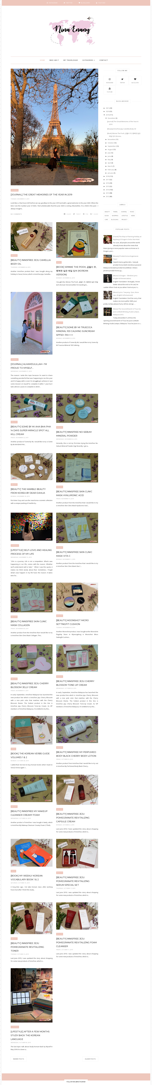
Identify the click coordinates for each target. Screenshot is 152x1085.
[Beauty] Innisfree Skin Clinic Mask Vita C (74, 554)
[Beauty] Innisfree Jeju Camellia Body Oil (30, 262)
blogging (114, 219)
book (59, 262)
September (112, 146)
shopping (115, 215)
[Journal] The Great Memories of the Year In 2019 (41, 194)
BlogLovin (135, 80)
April (109, 163)
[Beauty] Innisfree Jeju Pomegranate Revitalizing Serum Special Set (77, 881)
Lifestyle (15, 545)
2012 (107, 196)
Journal (15, 190)
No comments (16, 214)
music (132, 211)
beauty (14, 255)
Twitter (122, 80)
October (111, 143)
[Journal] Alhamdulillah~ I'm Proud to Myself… (29, 366)
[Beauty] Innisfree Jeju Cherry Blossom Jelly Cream (29, 685)
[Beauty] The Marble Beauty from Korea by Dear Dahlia (28, 491)
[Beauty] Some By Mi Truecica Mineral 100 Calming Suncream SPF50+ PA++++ (75, 331)
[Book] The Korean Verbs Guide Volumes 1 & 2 (30, 755)
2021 (107, 108)
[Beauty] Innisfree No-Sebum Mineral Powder (73, 434)
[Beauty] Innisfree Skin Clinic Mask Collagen (28, 623)
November (111, 139)
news (133, 215)
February (111, 170)
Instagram (109, 80)
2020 (107, 111)
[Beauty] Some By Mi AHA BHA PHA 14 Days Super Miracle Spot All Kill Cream (31, 430)
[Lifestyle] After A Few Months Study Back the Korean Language (30, 1032)
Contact (104, 60)
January (110, 173)
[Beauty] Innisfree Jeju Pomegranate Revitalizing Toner (31, 945)
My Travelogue (71, 60)
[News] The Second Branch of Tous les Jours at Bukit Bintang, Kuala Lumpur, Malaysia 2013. (127, 312)
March (110, 166)
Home (42, 60)
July (109, 153)
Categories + (88, 60)
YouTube (109, 90)
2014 (107, 190)
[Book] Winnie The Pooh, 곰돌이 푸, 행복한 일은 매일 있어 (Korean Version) (76, 271)
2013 (107, 193)
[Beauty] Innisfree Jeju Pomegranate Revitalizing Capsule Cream (72, 818)
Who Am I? (54, 60)
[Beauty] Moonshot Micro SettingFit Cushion (72, 622)
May (109, 159)
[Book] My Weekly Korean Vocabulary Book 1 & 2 (26, 877)
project (124, 219)
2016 (107, 183)
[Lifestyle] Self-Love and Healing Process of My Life (31, 552)
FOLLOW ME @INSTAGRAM (76, 1078)
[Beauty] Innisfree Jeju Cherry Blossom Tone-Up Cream (75, 683)
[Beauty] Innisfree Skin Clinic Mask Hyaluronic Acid (74, 493)
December (111, 118)
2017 (107, 180)
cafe (106, 219)
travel (115, 211)
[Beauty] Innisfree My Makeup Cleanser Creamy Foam (29, 813)
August (110, 149)
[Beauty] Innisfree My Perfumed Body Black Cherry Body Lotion (76, 754)
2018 (107, 176)
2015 (107, 186)
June (109, 156)
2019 (107, 115)
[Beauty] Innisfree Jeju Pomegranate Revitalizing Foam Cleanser (76, 942)
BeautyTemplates (82, 1082)
